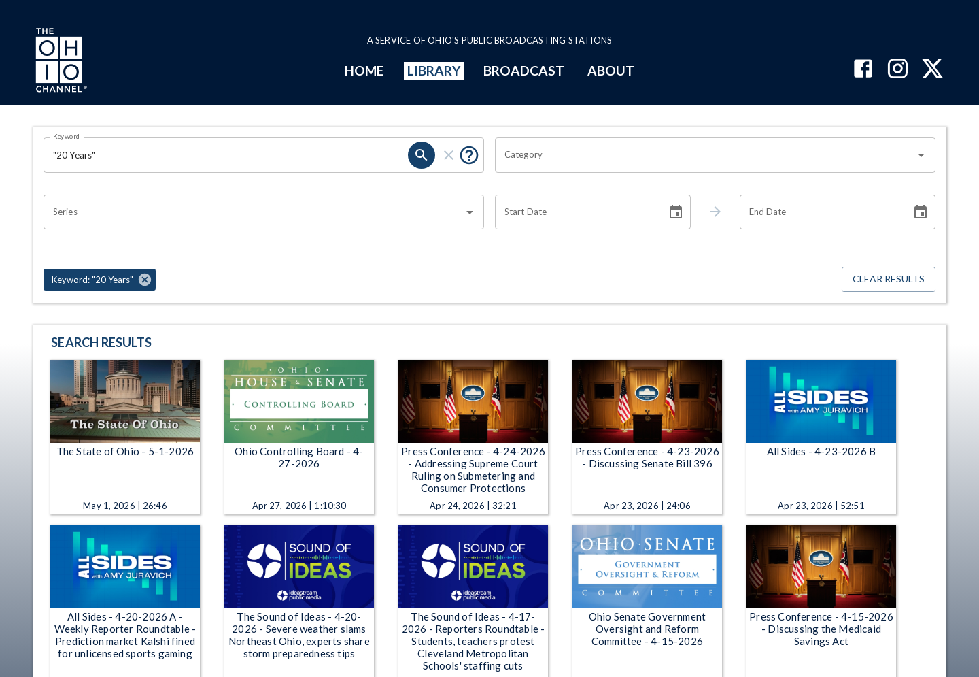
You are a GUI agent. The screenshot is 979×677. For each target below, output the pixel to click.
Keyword (66, 136)
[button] (100, 280)
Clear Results (888, 279)
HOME (364, 70)
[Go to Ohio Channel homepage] (59, 62)
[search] (421, 155)
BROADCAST (524, 70)
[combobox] (705, 155)
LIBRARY (434, 70)
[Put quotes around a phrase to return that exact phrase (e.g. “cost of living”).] (469, 155)
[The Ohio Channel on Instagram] (898, 69)
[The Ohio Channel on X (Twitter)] (932, 69)
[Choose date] (675, 212)
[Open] (921, 155)
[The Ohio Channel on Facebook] (863, 69)
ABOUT (610, 70)
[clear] (448, 155)
